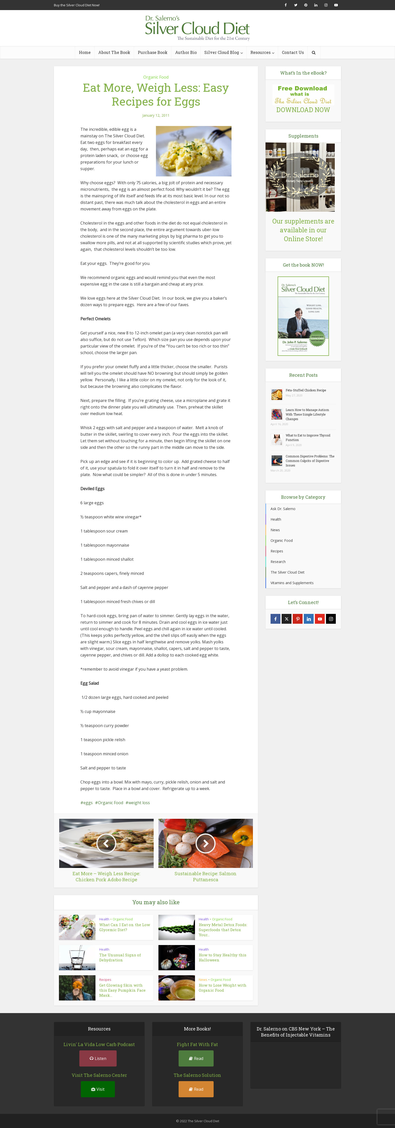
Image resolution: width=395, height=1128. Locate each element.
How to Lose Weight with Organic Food (222, 988)
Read (196, 1058)
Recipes (105, 979)
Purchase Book (153, 52)
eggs (88, 802)
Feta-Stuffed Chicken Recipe (306, 390)
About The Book (114, 52)
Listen (98, 1058)
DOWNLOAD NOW (303, 110)
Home (85, 52)
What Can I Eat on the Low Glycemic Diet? (124, 927)
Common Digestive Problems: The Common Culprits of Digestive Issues (310, 460)
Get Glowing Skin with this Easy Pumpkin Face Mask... (122, 990)
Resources (260, 52)
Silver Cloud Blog (221, 52)
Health (104, 919)
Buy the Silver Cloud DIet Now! (77, 5)
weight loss (139, 802)
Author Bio (186, 52)
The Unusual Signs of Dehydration (120, 957)
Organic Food (156, 77)
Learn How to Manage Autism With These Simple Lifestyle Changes (307, 414)
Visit (98, 1089)
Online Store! (303, 239)
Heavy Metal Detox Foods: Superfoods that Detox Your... (223, 929)
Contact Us (293, 52)
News (203, 979)
